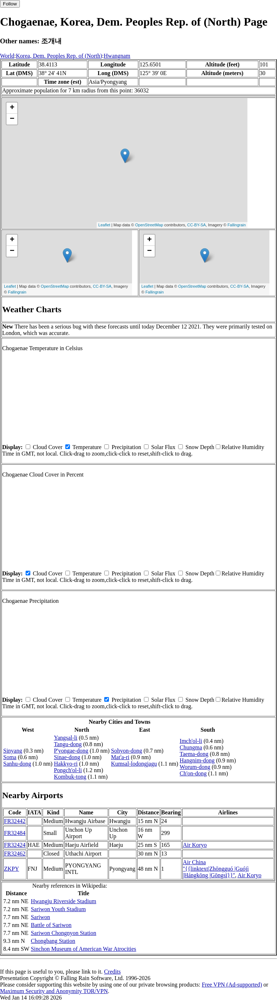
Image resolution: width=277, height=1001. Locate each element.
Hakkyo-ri (66, 764)
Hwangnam (117, 56)
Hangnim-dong (197, 760)
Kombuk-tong (70, 777)
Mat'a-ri (120, 757)
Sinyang (12, 751)
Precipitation (126, 447)
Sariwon (40, 917)
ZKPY (11, 869)
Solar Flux (163, 447)
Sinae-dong (67, 757)
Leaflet (104, 225)
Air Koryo (195, 845)
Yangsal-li (65, 738)
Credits (112, 972)
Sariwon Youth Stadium (58, 909)
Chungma (191, 747)
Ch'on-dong (193, 773)
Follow (10, 3)
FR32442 (15, 821)
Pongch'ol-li (68, 770)
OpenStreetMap (149, 225)
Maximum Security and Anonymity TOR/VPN (54, 991)
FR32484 (15, 833)
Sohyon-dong (126, 751)
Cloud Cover (47, 447)
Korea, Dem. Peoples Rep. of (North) (59, 56)
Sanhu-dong (17, 764)
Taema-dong (194, 754)
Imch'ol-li (191, 741)
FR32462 (15, 853)
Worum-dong (195, 767)
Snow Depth (199, 447)
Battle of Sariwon (51, 925)
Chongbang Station (53, 941)
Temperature (87, 447)
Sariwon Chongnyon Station (63, 933)
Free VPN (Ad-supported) (232, 985)
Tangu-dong (68, 744)
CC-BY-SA (196, 225)
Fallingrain (237, 225)
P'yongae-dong (71, 751)
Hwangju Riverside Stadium (63, 901)
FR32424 (15, 845)
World (7, 56)
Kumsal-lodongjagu (134, 764)
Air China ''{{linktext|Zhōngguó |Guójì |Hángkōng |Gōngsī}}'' (216, 868)
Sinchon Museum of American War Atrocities (83, 949)
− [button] (12, 119)
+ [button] (12, 108)
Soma (9, 757)
